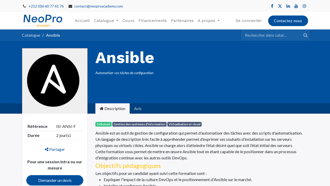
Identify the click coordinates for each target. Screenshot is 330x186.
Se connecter (249, 20)
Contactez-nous (288, 20)
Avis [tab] (138, 108)
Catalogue (31, 35)
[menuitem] (82, 21)
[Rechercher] (303, 35)
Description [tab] (112, 108)
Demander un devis (55, 180)
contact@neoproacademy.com (98, 6)
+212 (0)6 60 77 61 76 (46, 6)
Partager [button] (55, 149)
